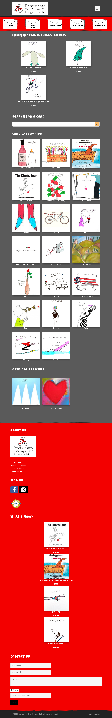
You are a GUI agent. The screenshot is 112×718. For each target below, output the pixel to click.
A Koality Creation (93, 714)
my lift (56, 612)
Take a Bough (78, 68)
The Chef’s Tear (56, 549)
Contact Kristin (16, 471)
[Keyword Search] (53, 124)
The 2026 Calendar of (56, 581)
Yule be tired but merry (33, 102)
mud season (56, 644)
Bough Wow (33, 68)
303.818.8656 (18, 468)
